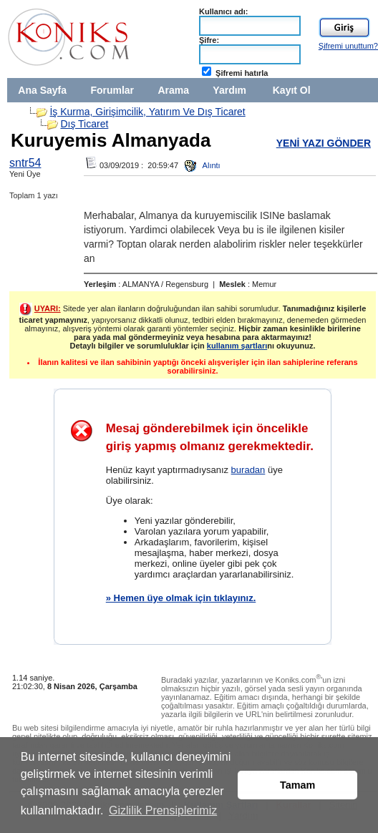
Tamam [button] (297, 785)
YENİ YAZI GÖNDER (323, 143)
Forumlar (112, 90)
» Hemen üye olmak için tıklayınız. (181, 598)
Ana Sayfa (42, 90)
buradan (248, 469)
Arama (173, 90)
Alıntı (202, 165)
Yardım (229, 90)
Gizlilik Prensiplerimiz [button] (163, 810)
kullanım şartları (237, 345)
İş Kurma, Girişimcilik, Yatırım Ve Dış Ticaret (147, 111)
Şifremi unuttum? (348, 46)
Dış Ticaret (84, 124)
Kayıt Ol (292, 90)
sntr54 (25, 163)
